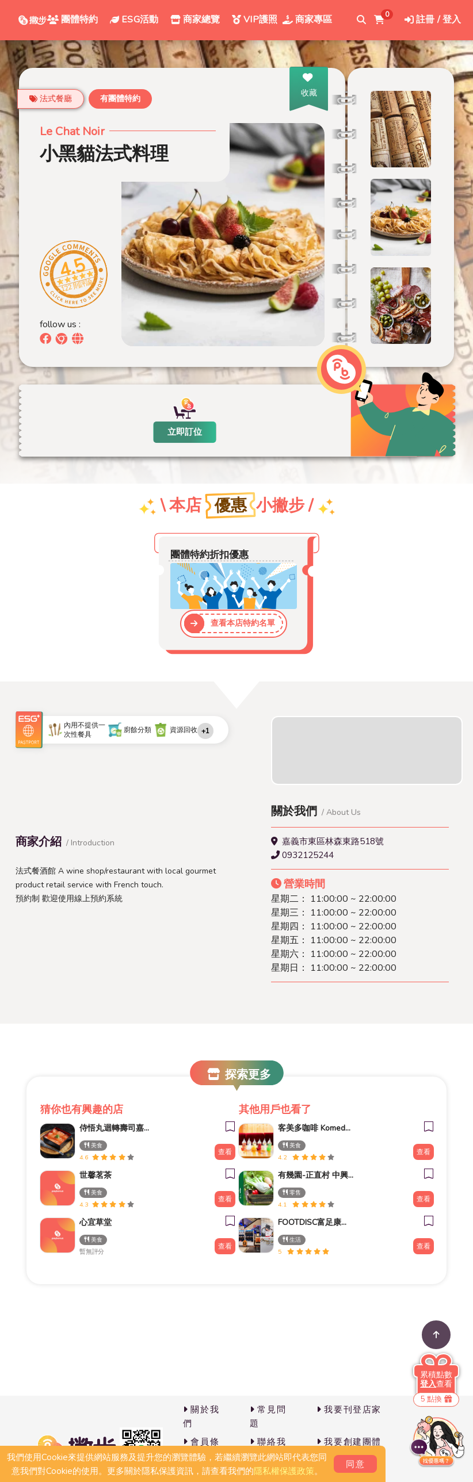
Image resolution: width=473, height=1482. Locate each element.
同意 (355, 1464)
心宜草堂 (95, 1222)
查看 (225, 1152)
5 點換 (436, 1399)
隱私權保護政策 (284, 1471)
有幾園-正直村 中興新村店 (310, 1175)
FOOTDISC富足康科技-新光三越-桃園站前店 (310, 1222)
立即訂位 (184, 432)
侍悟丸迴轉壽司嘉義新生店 (111, 1128)
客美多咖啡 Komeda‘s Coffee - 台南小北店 (310, 1128)
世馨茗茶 (95, 1175)
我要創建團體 (349, 1441)
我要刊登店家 (349, 1409)
